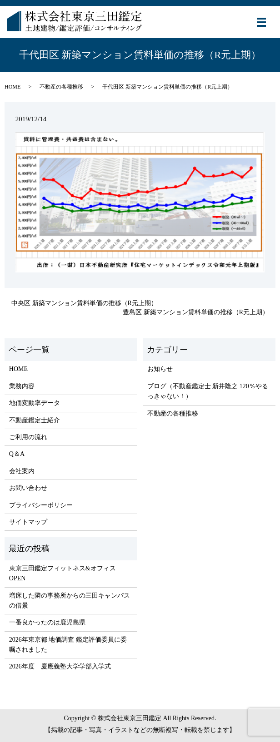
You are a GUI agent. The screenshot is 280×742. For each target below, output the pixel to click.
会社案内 (22, 471)
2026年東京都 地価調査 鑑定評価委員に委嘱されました (68, 644)
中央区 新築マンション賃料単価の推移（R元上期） (84, 303)
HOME (12, 87)
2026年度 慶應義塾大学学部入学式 (60, 666)
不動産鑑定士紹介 (34, 420)
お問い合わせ (28, 488)
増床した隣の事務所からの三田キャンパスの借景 (69, 600)
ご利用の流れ (28, 437)
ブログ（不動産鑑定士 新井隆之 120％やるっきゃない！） (207, 391)
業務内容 (22, 386)
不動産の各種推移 (61, 87)
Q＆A (17, 453)
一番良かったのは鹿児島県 (47, 622)
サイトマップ (28, 522)
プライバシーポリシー (41, 505)
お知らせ (160, 369)
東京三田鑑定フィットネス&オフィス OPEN (62, 573)
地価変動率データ (34, 403)
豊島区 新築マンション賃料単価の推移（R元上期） (196, 312)
